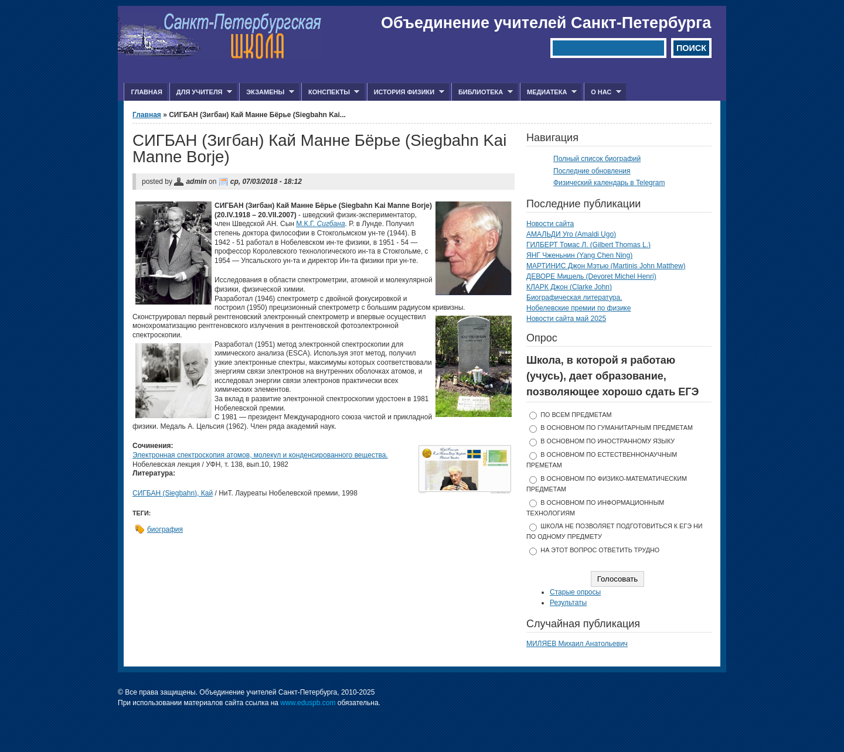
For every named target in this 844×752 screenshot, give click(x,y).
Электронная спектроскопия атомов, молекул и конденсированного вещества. (260, 455)
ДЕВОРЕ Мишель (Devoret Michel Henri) (591, 276)
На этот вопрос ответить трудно (599, 549)
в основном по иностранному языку (607, 441)
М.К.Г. (320, 224)
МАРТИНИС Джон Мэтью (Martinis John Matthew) (606, 266)
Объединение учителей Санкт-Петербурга (546, 23)
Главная (146, 91)
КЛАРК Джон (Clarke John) (569, 287)
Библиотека (482, 92)
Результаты (568, 603)
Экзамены (266, 92)
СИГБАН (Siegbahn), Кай (172, 493)
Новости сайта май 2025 (566, 319)
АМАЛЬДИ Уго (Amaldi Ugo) (571, 234)
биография (165, 529)
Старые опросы (575, 592)
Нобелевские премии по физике (578, 308)
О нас (602, 92)
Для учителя (200, 92)
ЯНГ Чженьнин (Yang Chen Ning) (579, 255)
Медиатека (548, 92)
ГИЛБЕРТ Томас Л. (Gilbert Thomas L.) (588, 245)
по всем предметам (575, 414)
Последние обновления (592, 171)
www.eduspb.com (307, 703)
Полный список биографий (597, 159)
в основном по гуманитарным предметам (616, 427)
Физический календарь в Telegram (609, 183)
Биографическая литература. (574, 297)
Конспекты (330, 92)
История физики (405, 92)
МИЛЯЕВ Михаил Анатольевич (577, 644)
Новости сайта (550, 224)
